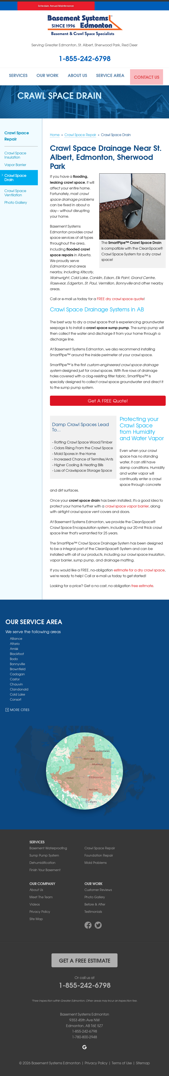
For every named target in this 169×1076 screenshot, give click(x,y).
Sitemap (143, 1062)
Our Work (47, 76)
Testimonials (93, 910)
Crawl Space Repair (16, 135)
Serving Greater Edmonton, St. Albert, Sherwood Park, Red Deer (84, 44)
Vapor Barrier (15, 164)
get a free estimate (84, 959)
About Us (78, 76)
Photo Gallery (15, 201)
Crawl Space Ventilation (15, 192)
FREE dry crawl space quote (120, 298)
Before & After (94, 903)
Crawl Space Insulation (15, 154)
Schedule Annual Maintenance (56, 5)
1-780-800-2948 (84, 1036)
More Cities (19, 709)
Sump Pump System (44, 854)
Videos (34, 903)
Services (17, 76)
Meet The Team (41, 896)
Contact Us (148, 76)
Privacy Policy (39, 910)
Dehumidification (42, 861)
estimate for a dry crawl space (139, 569)
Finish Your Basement (45, 869)
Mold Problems (95, 861)
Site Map (36, 918)
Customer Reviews (98, 889)
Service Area (112, 76)
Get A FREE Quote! (108, 400)
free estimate (142, 585)
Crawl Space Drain (15, 176)
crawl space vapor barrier (127, 505)
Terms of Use (122, 1062)
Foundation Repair (98, 854)
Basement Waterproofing (48, 847)
